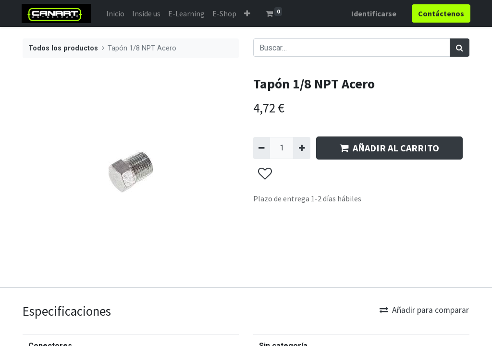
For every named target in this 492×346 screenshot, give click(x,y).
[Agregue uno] (301, 148)
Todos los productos (63, 48)
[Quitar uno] (261, 148)
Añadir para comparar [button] (424, 310)
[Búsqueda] (459, 47)
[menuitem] (116, 13)
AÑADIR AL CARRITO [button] (389, 148)
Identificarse (372, 13)
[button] (248, 13)
